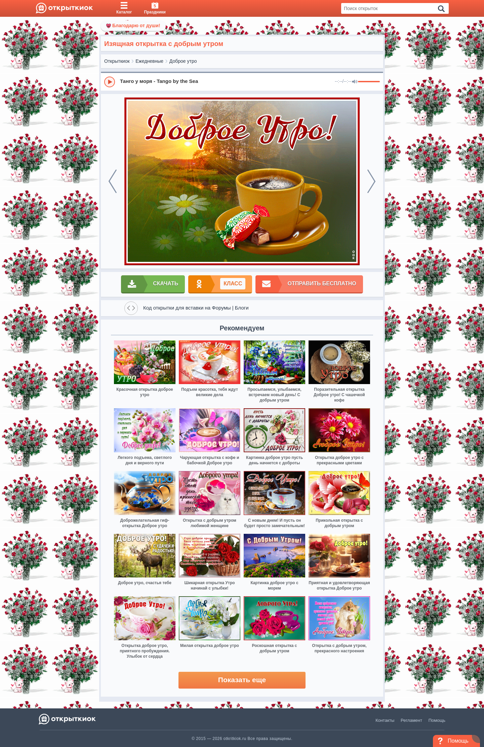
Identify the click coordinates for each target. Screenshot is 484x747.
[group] (242, 82)
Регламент (411, 720)
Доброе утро (183, 61)
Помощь (437, 720)
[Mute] (354, 82)
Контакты (384, 720)
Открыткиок (117, 61)
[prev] (113, 181)
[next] (371, 181)
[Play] (109, 82)
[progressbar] (369, 82)
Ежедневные (149, 61)
